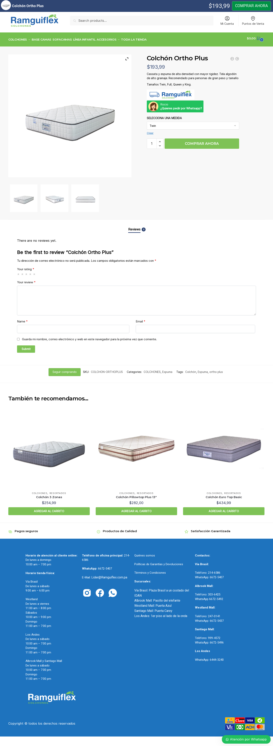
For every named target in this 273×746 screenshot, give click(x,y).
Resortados (58, 490)
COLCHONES (152, 369)
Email (140, 319)
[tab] (136, 223)
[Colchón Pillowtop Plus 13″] (136, 446)
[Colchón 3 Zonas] (49, 446)
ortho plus (216, 369)
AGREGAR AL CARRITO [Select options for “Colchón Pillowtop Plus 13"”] (136, 508)
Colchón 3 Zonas (49, 495)
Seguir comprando (64, 369)
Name (22, 319)
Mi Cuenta (227, 20)
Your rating (25, 267)
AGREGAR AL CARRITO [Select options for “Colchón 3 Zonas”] (49, 508)
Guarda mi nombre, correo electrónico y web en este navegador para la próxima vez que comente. (89, 337)
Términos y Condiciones (150, 570)
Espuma (167, 369)
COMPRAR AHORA (202, 141)
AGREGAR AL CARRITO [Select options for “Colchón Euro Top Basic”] (224, 508)
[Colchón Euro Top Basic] (223, 446)
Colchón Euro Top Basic (224, 495)
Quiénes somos (144, 553)
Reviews (134, 227)
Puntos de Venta (253, 20)
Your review (26, 280)
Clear (150, 130)
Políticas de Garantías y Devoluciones (158, 562)
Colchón (190, 369)
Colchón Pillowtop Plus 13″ (136, 495)
